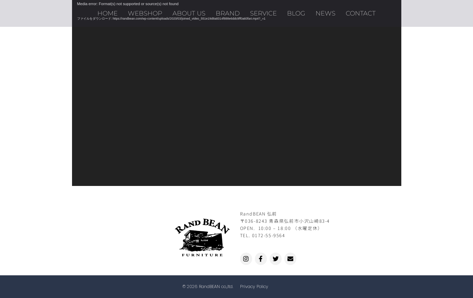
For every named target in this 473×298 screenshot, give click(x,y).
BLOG (296, 13)
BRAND (228, 13)
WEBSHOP (145, 13)
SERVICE (263, 13)
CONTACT (361, 13)
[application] (236, 93)
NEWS (325, 13)
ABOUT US (189, 13)
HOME (107, 13)
